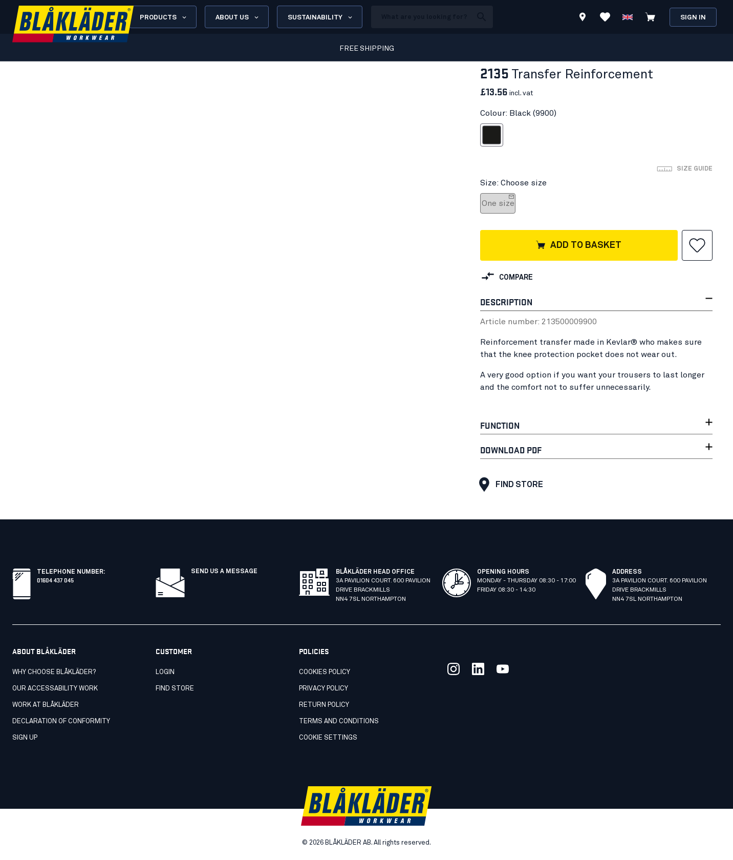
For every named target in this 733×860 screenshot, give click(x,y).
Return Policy (324, 705)
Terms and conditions (339, 721)
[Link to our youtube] (502, 669)
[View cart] (650, 17)
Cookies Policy (324, 672)
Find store (508, 484)
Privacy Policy (323, 688)
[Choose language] (627, 17)
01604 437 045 (55, 579)
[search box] (421, 17)
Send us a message (224, 572)
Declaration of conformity (61, 721)
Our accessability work (55, 688)
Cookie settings (328, 738)
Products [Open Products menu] (164, 17)
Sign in (693, 17)
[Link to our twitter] (453, 669)
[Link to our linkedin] (478, 669)
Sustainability (321, 17)
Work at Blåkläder (45, 705)
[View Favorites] (605, 17)
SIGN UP (24, 738)
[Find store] (582, 18)
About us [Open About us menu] (237, 17)
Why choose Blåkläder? (54, 672)
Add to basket (578, 246)
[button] (697, 245)
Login (165, 672)
